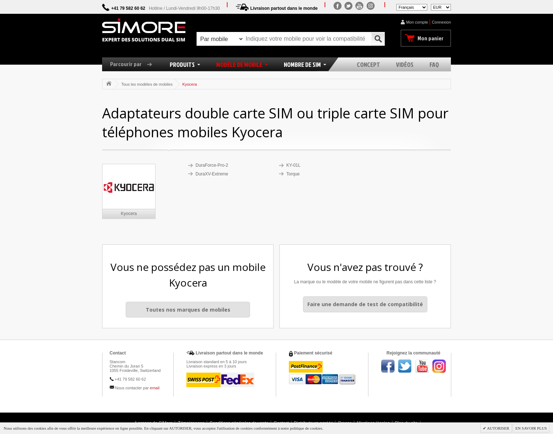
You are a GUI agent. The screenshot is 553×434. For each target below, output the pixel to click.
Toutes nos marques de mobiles (188, 309)
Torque (293, 174)
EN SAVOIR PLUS (531, 428)
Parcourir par (133, 64)
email (155, 388)
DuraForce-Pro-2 (211, 165)
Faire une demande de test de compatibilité (365, 304)
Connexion (441, 22)
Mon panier (430, 38)
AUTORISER (497, 428)
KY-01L (293, 165)
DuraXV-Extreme (211, 174)
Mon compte (417, 22)
